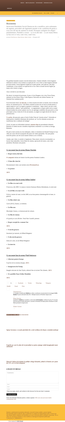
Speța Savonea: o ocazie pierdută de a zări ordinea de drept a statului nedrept (32, 330)
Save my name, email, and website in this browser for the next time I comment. (28, 391)
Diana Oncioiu (17, 298)
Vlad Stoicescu (17, 291)
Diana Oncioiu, (21, 37)
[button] (57, 13)
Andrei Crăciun (28, 37)
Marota (22, 2)
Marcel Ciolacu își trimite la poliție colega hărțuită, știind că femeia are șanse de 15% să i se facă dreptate (32, 362)
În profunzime (39, 2)
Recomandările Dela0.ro (37, 13)
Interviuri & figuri (48, 2)
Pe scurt (52, 13)
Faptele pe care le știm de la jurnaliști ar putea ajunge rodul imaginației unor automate (32, 345)
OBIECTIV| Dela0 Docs (30, 2)
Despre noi (9, 8)
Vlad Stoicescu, (14, 37)
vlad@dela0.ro (18, 418)
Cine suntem (11, 421)
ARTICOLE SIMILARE (12, 314)
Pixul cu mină (46, 13)
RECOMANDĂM (23, 314)
